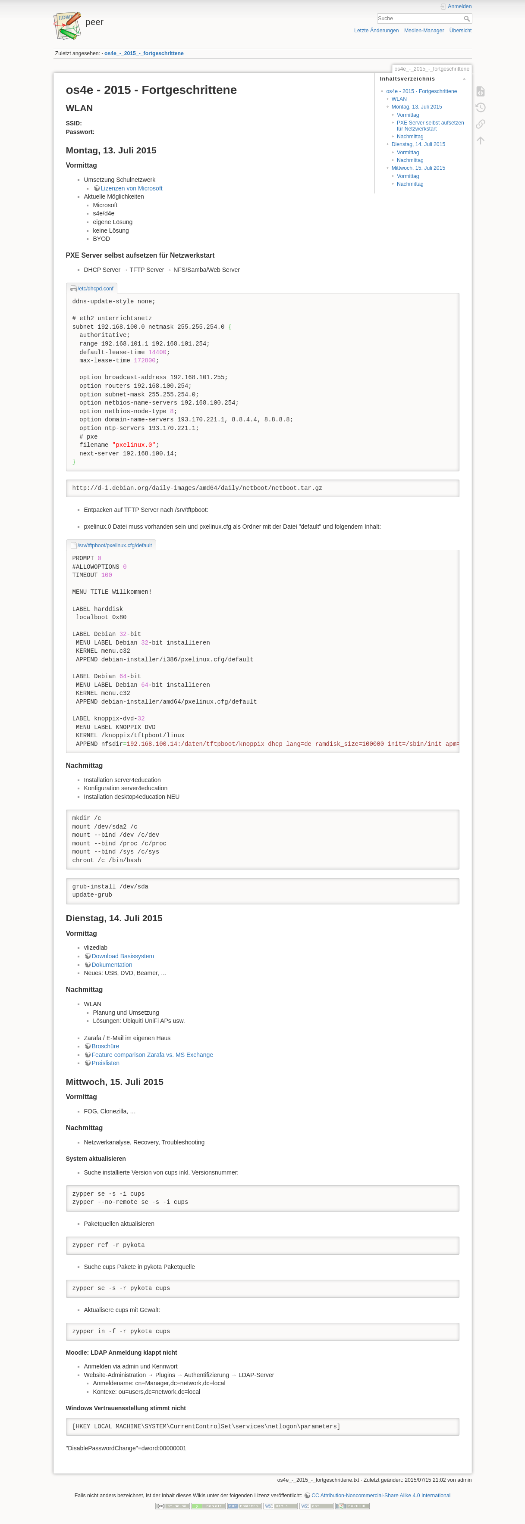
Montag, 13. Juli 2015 (417, 107)
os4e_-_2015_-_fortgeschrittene (144, 53)
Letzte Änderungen (376, 31)
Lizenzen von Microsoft (132, 188)
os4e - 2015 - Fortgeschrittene (421, 91)
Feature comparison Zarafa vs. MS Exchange (153, 1054)
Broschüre (105, 1046)
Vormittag (408, 115)
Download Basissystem (123, 956)
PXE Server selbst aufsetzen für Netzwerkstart (430, 125)
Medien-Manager (424, 31)
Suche (468, 19)
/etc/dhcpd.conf (95, 289)
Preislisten (106, 1063)
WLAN (399, 99)
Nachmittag (410, 137)
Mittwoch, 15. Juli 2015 (419, 168)
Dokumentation (112, 964)
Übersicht (461, 31)
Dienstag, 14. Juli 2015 (419, 144)
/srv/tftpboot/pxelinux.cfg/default (115, 545)
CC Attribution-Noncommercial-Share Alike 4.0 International (380, 1496)
